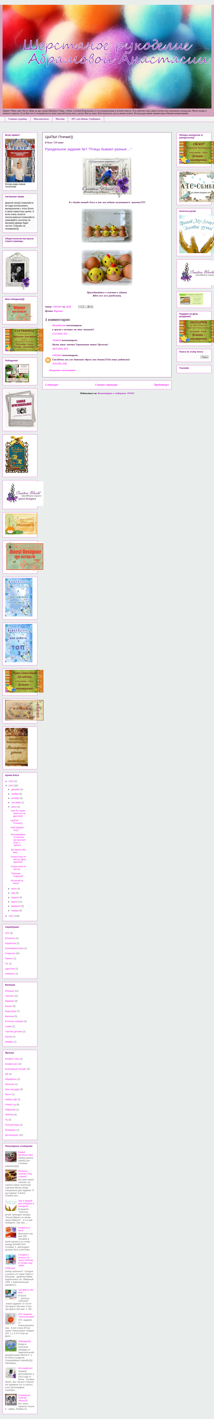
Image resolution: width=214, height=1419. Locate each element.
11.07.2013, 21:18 (59, 364)
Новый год (10, 1104)
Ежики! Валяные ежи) (25, 1153)
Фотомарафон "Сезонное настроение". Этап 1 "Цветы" (19, 839)
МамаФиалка (58, 325)
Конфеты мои (12, 1059)
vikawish (56, 340)
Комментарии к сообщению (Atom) (116, 393)
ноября (15, 794)
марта (14, 901)
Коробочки (10, 943)
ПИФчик (9, 1114)
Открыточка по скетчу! (18, 867)
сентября (16, 802)
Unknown (57, 355)
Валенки (9, 1016)
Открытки (10, 953)
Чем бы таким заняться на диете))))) (18, 813)
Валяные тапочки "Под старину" (25, 1174)
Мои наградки (12, 1089)
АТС (7, 933)
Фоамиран (10, 1130)
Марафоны (11, 1079)
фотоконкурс (11, 1135)
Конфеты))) (11, 1064)
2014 (11, 781)
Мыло (8, 1094)
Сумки (8, 1026)
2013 (11, 785)
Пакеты (9, 958)
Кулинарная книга (14, 948)
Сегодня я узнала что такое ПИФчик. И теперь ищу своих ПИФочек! (19, 1261)
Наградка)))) (24, 1341)
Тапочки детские (13, 1031)
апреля (15, 897)
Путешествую (12, 1125)
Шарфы (9, 1041)
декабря (15, 789)
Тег (6, 963)
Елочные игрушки (14, 1021)
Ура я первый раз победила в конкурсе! (26, 1203)
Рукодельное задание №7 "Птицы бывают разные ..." (88, 149)
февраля (16, 906)
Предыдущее (161, 385)
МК (6, 1074)
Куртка (8, 1036)
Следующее (51, 385)
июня (14, 888)
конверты (10, 973)
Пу (6, 1119)
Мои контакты (41, 119)
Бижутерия (10, 1011)
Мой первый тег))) (17, 828)
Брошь (8, 1006)
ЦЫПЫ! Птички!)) (17, 821)
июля (14, 807)
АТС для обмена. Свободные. (86, 119)
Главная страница (17, 119)
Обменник (10, 1109)
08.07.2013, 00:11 (60, 349)
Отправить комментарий (62, 370)
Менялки (9, 1084)
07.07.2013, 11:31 (59, 334)
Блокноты (10, 938)
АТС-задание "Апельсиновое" (26, 1315)
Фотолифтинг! (25, 1368)
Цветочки (10, 968)
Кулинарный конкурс (15, 1069)
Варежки (9, 1001)
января (15, 910)
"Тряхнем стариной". (17, 874)
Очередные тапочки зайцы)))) (24, 1398)
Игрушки (58, 311)
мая (13, 893)
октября (15, 798)
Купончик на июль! (17, 881)
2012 (11, 916)
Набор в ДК (11, 1099)
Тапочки (9, 996)
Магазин (60, 119)
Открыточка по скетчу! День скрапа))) (18, 859)
